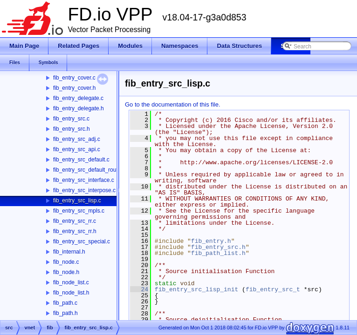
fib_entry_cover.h (74, 88)
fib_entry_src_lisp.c (77, 200)
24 (139, 289)
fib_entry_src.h (71, 129)
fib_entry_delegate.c (78, 98)
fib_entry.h (211, 241)
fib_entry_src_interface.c (83, 180)
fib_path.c (65, 303)
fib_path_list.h (218, 253)
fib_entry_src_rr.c (74, 221)
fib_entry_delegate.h (78, 108)
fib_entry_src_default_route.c (89, 170)
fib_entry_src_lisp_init (196, 289)
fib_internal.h (69, 251)
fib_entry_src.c (71, 118)
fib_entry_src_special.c (81, 241)
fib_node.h (66, 272)
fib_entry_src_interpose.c (84, 190)
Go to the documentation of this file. (172, 104)
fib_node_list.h (71, 292)
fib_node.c (66, 262)
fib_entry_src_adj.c (76, 139)
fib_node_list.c (71, 282)
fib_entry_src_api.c (76, 149)
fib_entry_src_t (273, 289)
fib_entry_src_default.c (81, 159)
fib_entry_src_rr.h (74, 231)
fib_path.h (65, 313)
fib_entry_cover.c (74, 77)
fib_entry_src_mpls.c (78, 211)
